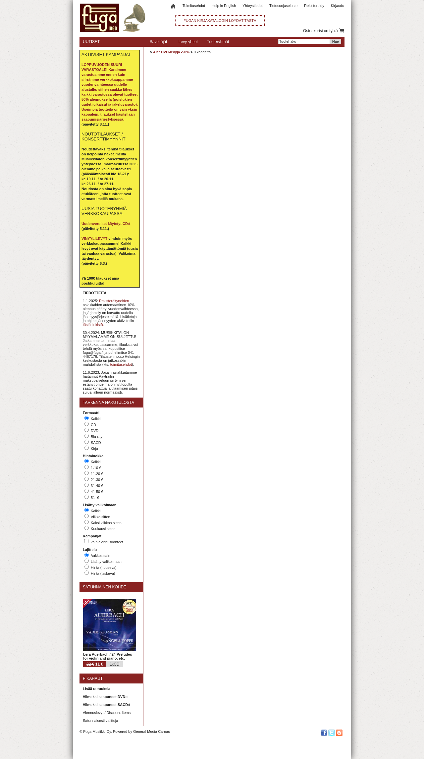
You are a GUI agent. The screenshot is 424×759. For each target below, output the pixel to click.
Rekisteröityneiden (114, 301)
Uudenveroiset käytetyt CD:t (105, 224)
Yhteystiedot (252, 6)
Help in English (224, 6)
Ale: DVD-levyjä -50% (171, 52)
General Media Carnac (151, 731)
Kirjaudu (337, 6)
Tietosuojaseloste (283, 6)
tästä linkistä (93, 325)
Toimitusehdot (194, 6)
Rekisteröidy (314, 6)
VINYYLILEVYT (94, 239)
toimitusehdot (121, 364)
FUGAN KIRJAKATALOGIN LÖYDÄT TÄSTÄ (220, 21)
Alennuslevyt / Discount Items (107, 713)
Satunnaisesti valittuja (100, 721)
